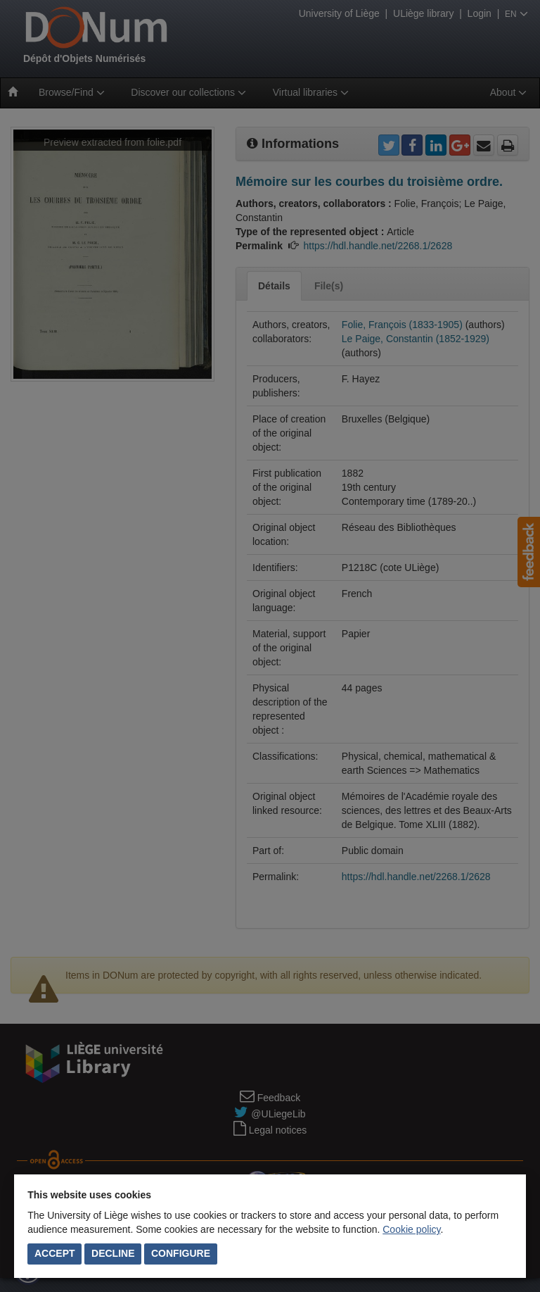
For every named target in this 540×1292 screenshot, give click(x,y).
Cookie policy (411, 1229)
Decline (112, 1253)
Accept (54, 1253)
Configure (180, 1253)
